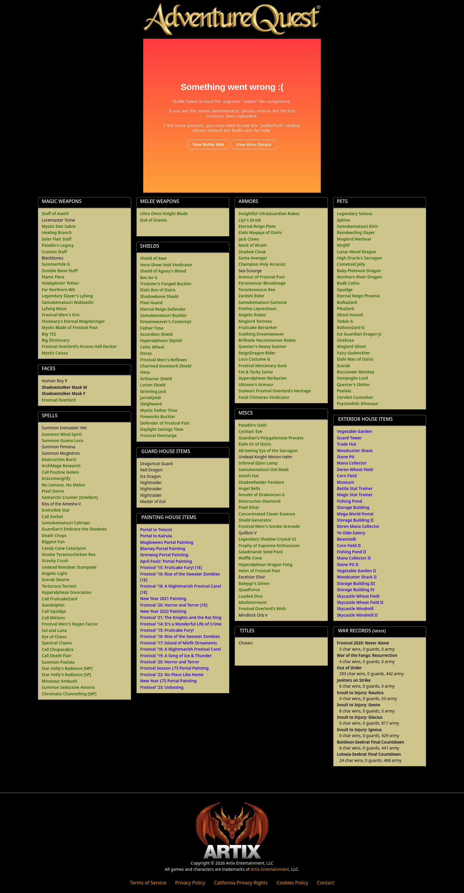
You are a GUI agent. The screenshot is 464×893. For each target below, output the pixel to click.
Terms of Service (148, 882)
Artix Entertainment (270, 869)
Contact (325, 882)
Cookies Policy (292, 882)
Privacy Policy (190, 882)
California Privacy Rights (241, 882)
